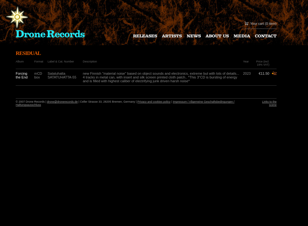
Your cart (257, 23)
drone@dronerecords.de (62, 101)
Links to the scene (269, 103)
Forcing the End (22, 75)
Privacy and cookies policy (154, 101)
